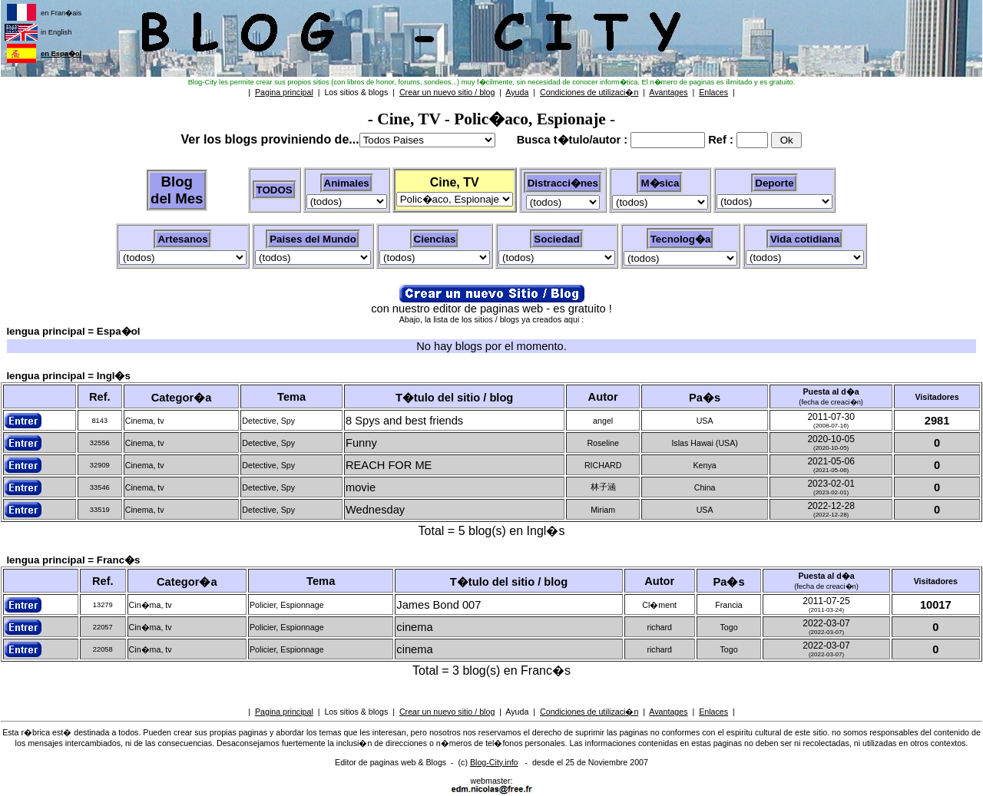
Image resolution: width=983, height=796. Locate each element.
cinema (414, 627)
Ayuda (516, 711)
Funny (361, 443)
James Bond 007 (438, 605)
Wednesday (375, 510)
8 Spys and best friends (404, 421)
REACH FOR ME (389, 465)
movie (361, 487)
